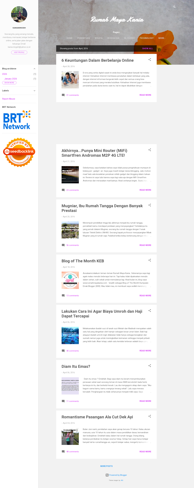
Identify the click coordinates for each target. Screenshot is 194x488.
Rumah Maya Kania (116, 19)
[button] (149, 60)
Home (65, 38)
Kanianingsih (19, 28)
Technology (142, 38)
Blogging (125, 38)
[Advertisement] (167, 86)
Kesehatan (109, 38)
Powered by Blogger (116, 475)
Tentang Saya (162, 38)
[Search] (174, 7)
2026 (4, 74)
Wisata (94, 38)
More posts (106, 467)
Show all (147, 49)
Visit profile (19, 52)
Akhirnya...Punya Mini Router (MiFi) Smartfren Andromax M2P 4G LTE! (94, 153)
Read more (145, 95)
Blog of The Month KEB (83, 261)
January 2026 (10, 78)
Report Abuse (8, 99)
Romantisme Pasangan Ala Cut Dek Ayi (97, 417)
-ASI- (122, 481)
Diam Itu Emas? (76, 367)
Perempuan (79, 38)
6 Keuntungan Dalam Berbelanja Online (98, 60)
